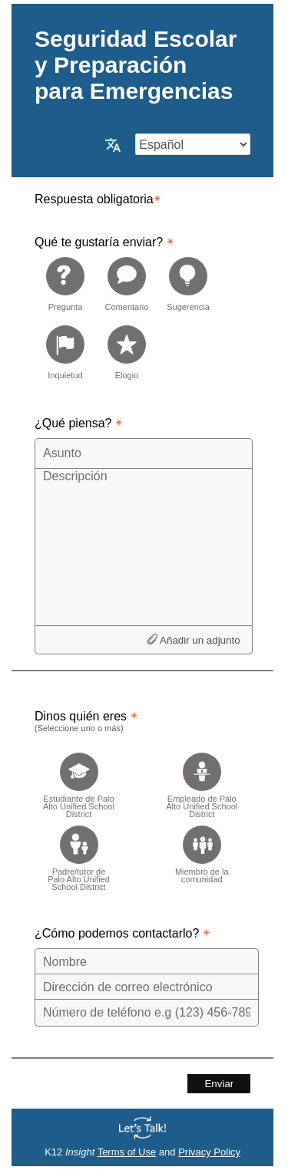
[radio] (65, 283)
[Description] (144, 546)
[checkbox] (79, 780)
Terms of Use (127, 1152)
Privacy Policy (209, 1152)
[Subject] (144, 453)
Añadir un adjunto (200, 640)
